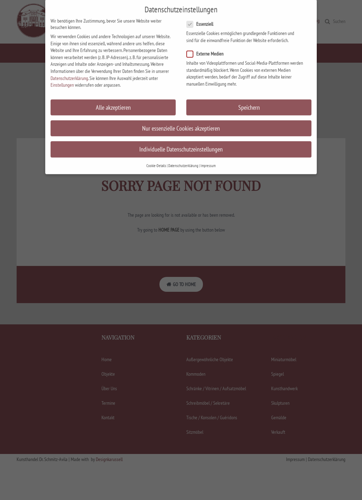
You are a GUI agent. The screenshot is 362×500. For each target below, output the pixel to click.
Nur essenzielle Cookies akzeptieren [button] (181, 111)
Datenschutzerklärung (69, 60)
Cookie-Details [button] (156, 148)
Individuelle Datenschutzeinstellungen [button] (181, 131)
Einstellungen (62, 67)
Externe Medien (207, 36)
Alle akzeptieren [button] (113, 89)
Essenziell (202, 6)
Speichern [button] (249, 89)
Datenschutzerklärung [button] (183, 148)
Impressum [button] (208, 148)
